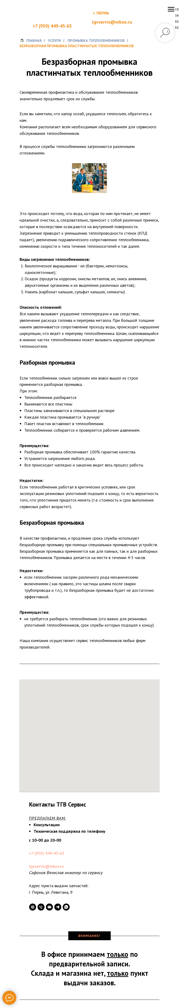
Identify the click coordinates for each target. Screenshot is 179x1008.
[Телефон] (41, 907)
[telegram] (57, 907)
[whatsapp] (66, 907)
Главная (30, 40)
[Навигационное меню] (171, 9)
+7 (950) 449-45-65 (52, 26)
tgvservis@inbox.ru (46, 866)
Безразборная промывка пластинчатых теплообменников (77, 46)
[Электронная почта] (49, 907)
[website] (32, 907)
